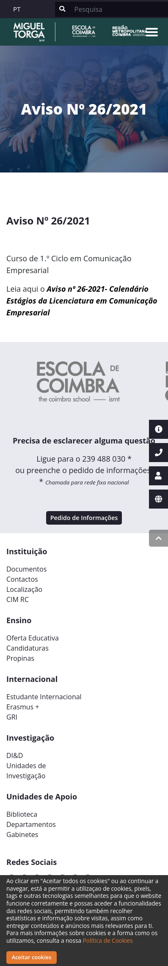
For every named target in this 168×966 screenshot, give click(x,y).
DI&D (14, 755)
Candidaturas (27, 648)
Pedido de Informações (84, 518)
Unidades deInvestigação (26, 770)
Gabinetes (22, 834)
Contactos (22, 579)
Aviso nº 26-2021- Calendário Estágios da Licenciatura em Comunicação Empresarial (81, 300)
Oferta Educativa (32, 638)
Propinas (20, 658)
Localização (24, 589)
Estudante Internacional (44, 696)
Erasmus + (22, 707)
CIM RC (17, 599)
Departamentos (31, 824)
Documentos (26, 569)
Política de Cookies (108, 940)
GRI (11, 717)
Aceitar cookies (32, 957)
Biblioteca (21, 814)
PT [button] (17, 9)
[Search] (118, 9)
